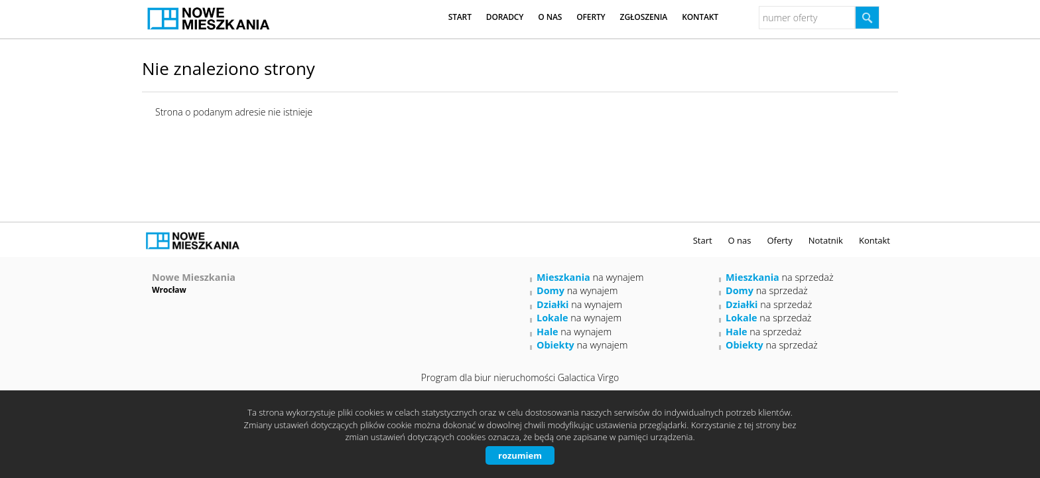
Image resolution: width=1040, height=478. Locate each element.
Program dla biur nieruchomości (489, 377)
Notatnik (826, 240)
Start (460, 17)
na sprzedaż (780, 277)
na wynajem (590, 277)
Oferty (590, 17)
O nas (550, 17)
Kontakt (700, 17)
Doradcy (505, 17)
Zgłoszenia (644, 17)
